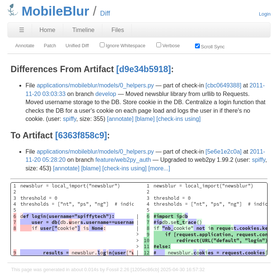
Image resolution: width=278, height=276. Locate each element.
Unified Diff (77, 45)
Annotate (24, 45)
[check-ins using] (178, 119)
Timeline (83, 30)
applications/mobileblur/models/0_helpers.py (95, 85)
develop (105, 94)
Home (47, 30)
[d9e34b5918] (143, 69)
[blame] (144, 119)
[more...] (159, 168)
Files (117, 30)
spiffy (69, 119)
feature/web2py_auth (123, 160)
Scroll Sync (210, 46)
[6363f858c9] (81, 135)
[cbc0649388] (223, 85)
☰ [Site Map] (21, 30)
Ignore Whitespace (123, 45)
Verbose (168, 45)
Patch (50, 45)
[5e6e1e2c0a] (223, 151)
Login (265, 14)
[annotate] (120, 119)
